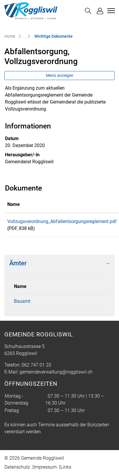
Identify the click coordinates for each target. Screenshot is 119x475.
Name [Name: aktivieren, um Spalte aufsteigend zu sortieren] (13, 204)
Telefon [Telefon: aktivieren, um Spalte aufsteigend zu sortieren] (65, 286)
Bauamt (22, 301)
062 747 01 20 (71, 301)
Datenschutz (17, 467)
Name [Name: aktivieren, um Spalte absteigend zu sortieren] (20, 286)
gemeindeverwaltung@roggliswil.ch (56, 372)
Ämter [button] (18, 263)
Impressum (45, 467)
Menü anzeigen (59, 75)
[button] (88, 11)
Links (66, 467)
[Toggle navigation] (110, 11)
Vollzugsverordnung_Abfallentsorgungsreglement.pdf (62, 221)
